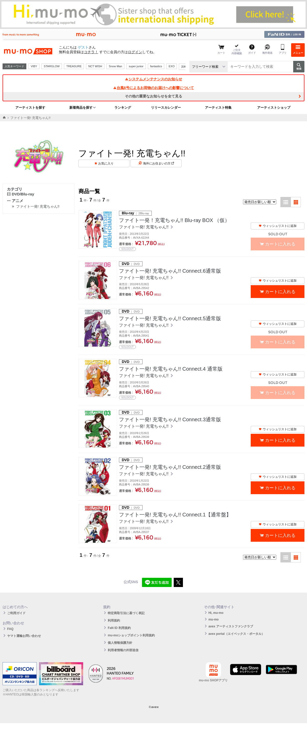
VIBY (34, 66)
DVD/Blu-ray (20, 194)
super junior (136, 66)
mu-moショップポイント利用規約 (131, 635)
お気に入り (106, 163)
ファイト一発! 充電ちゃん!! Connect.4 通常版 (171, 369)
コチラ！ (91, 52)
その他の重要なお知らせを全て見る (153, 96)
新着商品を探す (81, 107)
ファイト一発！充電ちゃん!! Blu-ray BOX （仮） (174, 220)
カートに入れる (280, 291)
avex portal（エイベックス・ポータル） (237, 634)
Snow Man (115, 66)
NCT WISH (95, 66)
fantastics (156, 66)
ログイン (135, 52)
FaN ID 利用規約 (119, 628)
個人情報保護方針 (120, 643)
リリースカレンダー (166, 107)
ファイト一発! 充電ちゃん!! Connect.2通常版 (170, 467)
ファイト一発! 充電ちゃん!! (38, 206)
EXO (171, 66)
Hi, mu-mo (216, 613)
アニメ (15, 200)
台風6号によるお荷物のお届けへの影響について (153, 88)
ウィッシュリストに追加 (278, 226)
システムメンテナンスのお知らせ (153, 79)
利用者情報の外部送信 (123, 650)
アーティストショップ (273, 107)
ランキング (122, 107)
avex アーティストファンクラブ (231, 626)
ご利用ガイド (16, 613)
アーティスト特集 (218, 107)
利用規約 (114, 620)
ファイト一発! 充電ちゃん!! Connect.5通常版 (170, 318)
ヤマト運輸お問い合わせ (24, 636)
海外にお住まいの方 (158, 163)
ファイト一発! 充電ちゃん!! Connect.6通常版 (170, 271)
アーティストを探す (30, 107)
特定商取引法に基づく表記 (126, 613)
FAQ (10, 629)
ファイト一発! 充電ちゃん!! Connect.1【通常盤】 (175, 514)
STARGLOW (52, 66)
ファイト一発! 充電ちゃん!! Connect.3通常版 (170, 419)
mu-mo (214, 619)
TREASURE (74, 66)
